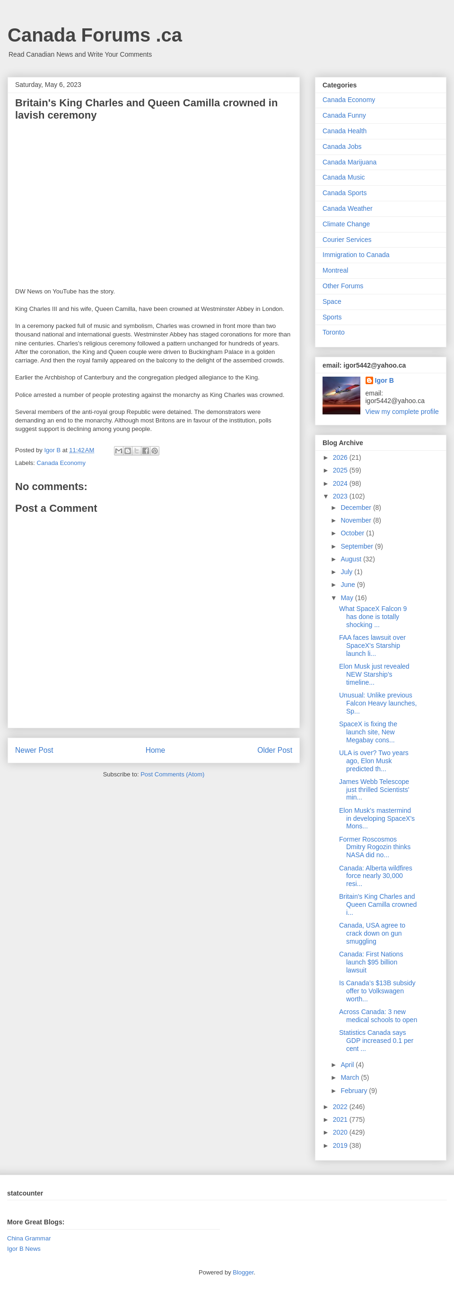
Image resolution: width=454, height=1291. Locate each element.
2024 (341, 483)
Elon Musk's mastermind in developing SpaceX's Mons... (377, 818)
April (348, 1064)
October (353, 533)
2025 (341, 470)
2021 (341, 1119)
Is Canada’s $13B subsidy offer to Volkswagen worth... (377, 991)
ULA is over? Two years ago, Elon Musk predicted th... (374, 761)
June (348, 584)
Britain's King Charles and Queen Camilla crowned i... (378, 904)
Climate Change (346, 224)
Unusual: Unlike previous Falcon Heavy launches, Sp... (378, 703)
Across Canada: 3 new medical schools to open (378, 1016)
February (354, 1090)
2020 (341, 1132)
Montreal (335, 270)
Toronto (334, 332)
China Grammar (29, 1238)
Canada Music (344, 177)
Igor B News (24, 1248)
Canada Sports (345, 193)
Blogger (243, 1272)
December (356, 507)
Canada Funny (344, 115)
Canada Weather (348, 208)
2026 (341, 457)
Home (156, 750)
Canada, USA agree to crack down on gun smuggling (372, 933)
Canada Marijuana (349, 162)
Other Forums (343, 286)
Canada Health (345, 131)
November (356, 520)
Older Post (274, 750)
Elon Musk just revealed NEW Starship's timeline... (374, 674)
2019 (341, 1145)
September (357, 546)
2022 (341, 1106)
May (347, 598)
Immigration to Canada (356, 254)
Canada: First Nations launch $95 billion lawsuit (371, 962)
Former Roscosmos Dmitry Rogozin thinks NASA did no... (374, 847)
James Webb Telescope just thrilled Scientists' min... (374, 789)
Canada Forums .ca (95, 35)
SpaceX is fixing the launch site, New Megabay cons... (368, 732)
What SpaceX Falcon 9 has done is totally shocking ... (373, 616)
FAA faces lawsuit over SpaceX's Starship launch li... (372, 645)
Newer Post (34, 750)
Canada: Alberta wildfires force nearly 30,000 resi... (375, 876)
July (347, 572)
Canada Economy (61, 462)
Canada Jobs (342, 146)
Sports (332, 317)
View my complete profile (402, 411)
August (351, 559)
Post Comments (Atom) (172, 774)
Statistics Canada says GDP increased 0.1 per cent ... (376, 1040)
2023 (341, 496)
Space (332, 301)
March (350, 1077)
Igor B (384, 380)
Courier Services (347, 239)
